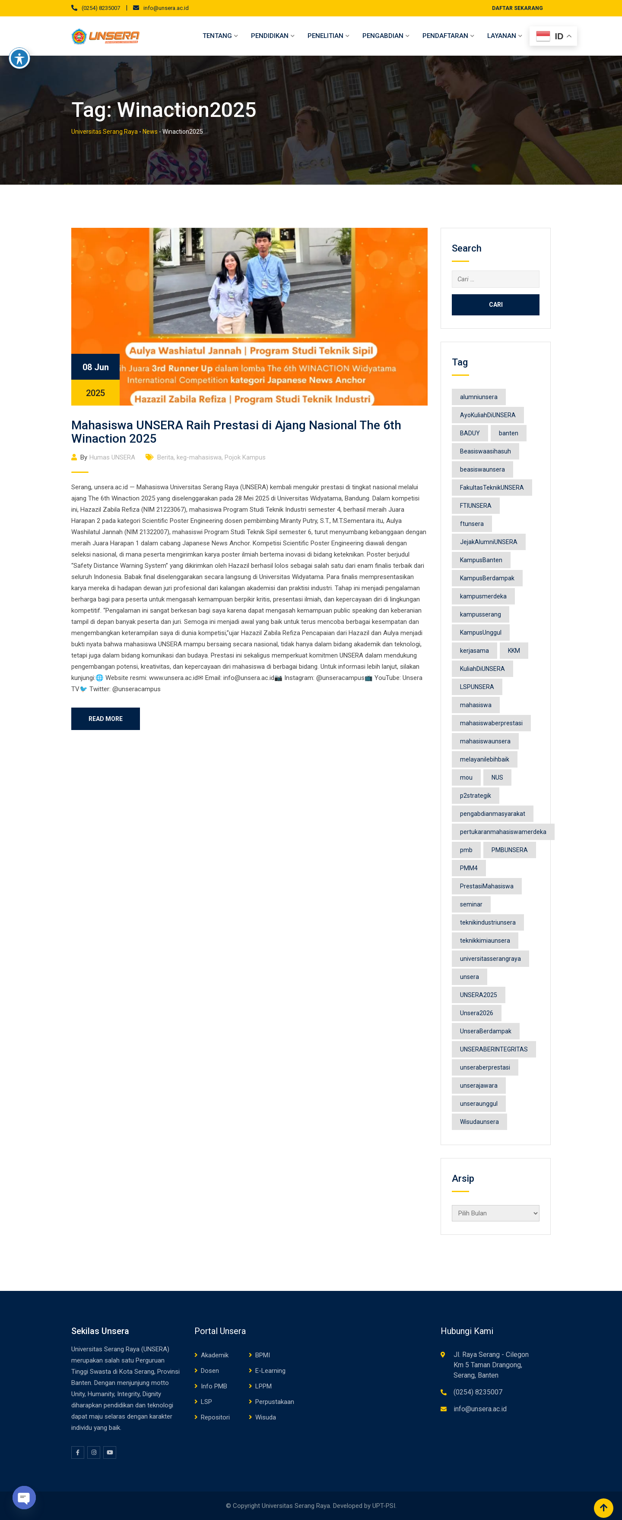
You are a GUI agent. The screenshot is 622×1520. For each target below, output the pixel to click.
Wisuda (265, 1417)
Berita (165, 457)
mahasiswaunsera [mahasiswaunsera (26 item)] (485, 741)
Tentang (217, 36)
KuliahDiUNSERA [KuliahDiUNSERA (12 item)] (482, 668)
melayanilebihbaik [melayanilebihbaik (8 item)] (484, 759)
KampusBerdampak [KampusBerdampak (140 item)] (487, 578)
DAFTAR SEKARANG (517, 8)
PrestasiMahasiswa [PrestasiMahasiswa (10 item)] (487, 886)
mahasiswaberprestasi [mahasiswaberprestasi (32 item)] (491, 723)
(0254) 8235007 (101, 8)
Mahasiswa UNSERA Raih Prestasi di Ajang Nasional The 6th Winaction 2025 (236, 432)
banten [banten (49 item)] (508, 433)
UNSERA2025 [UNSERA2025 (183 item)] (478, 994)
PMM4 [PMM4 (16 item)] (469, 868)
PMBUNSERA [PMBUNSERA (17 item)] (510, 850)
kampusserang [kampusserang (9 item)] (480, 614)
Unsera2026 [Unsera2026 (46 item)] (476, 1013)
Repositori (215, 1417)
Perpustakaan (274, 1402)
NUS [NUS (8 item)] (497, 777)
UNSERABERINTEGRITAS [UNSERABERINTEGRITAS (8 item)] (494, 1049)
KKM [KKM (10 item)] (514, 650)
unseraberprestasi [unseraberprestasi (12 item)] (485, 1067)
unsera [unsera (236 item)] (469, 976)
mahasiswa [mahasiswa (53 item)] (476, 705)
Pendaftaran (445, 36)
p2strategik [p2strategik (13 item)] (475, 795)
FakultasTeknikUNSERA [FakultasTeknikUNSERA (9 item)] (492, 487)
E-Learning (270, 1371)
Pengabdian (382, 36)
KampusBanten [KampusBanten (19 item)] (481, 560)
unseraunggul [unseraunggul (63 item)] (479, 1103)
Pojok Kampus (245, 457)
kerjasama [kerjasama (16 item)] (474, 650)
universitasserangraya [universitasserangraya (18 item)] (490, 958)
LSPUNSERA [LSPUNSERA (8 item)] (477, 686)
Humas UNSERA (112, 457)
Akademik (214, 1355)
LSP (206, 1402)
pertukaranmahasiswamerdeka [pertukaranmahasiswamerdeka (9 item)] (503, 831)
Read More (106, 718)
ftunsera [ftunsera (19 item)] (472, 523)
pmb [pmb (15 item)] (466, 850)
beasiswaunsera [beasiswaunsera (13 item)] (482, 469)
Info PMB (214, 1386)
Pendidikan (270, 36)
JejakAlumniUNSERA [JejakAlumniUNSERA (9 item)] (488, 541)
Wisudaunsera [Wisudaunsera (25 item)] (479, 1121)
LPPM (263, 1386)
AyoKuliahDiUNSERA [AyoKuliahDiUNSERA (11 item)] (488, 415)
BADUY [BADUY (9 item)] (470, 433)
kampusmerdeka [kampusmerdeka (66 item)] (483, 596)
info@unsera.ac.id (166, 8)
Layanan (501, 36)
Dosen (210, 1371)
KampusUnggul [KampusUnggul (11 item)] (480, 632)
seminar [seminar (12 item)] (471, 904)
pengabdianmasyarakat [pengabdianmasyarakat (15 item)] (492, 813)
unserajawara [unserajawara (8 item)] (479, 1085)
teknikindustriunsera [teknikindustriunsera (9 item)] (488, 922)
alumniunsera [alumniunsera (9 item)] (479, 396)
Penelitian (325, 36)
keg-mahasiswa (199, 457)
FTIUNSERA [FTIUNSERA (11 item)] (476, 505)
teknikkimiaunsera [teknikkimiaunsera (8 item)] (485, 940)
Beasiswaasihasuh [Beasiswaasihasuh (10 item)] (485, 451)
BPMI (262, 1355)
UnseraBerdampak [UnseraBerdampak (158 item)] (485, 1031)
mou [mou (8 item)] (466, 777)
